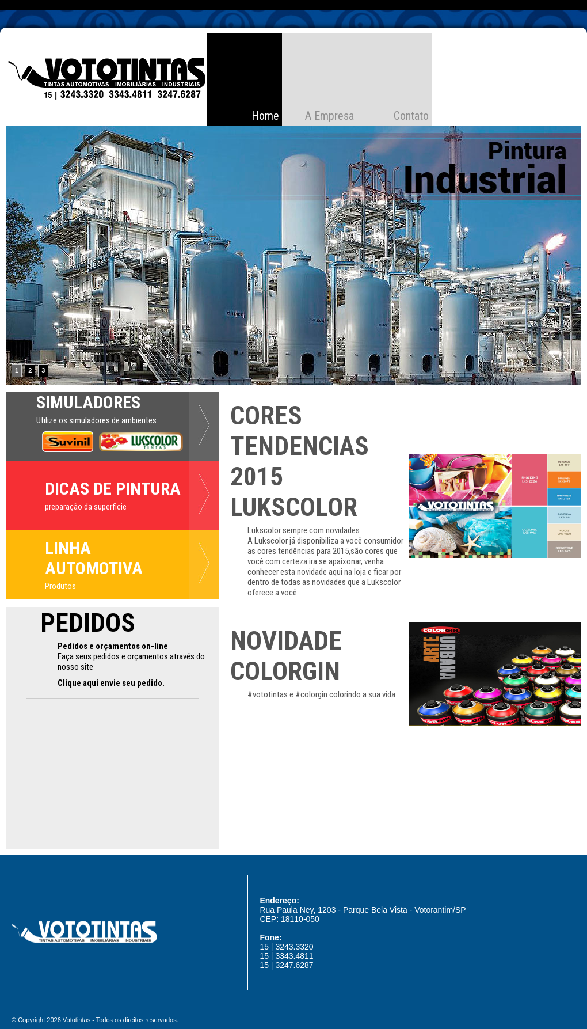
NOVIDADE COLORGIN (286, 655)
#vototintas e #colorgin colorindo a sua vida (321, 694)
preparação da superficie (86, 507)
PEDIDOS (87, 622)
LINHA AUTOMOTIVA (94, 558)
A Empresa (329, 116)
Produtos (60, 586)
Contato (411, 116)
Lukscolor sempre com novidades (303, 530)
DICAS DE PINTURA (113, 489)
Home (265, 116)
